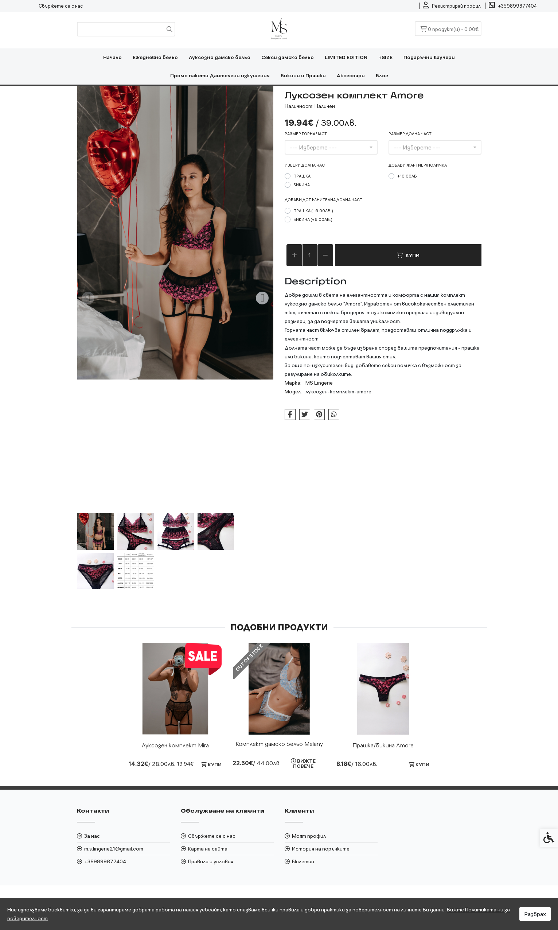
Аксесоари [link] (351, 75)
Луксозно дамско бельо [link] (219, 57)
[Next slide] (262, 298)
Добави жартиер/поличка (418, 165)
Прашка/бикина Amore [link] (383, 745)
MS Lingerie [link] (319, 383)
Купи (408, 255)
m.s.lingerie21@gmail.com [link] (113, 848)
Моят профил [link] (309, 836)
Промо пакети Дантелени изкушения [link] (220, 75)
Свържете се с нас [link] (61, 6)
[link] (452, 6)
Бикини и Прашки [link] (303, 75)
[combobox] (331, 147)
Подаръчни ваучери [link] (429, 57)
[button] (95, 531)
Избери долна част (306, 165)
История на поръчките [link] (321, 848)
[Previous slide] (88, 298)
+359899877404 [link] (105, 861)
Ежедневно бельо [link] (155, 57)
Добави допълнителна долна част (323, 199)
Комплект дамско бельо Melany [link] (279, 743)
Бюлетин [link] (303, 861)
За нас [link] (92, 836)
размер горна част (306, 133)
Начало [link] (112, 57)
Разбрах (535, 914)
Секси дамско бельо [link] (287, 57)
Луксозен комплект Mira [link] (175, 745)
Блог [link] (382, 75)
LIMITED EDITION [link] (346, 57)
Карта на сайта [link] (207, 848)
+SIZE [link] (385, 57)
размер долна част (410, 133)
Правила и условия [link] (210, 861)
